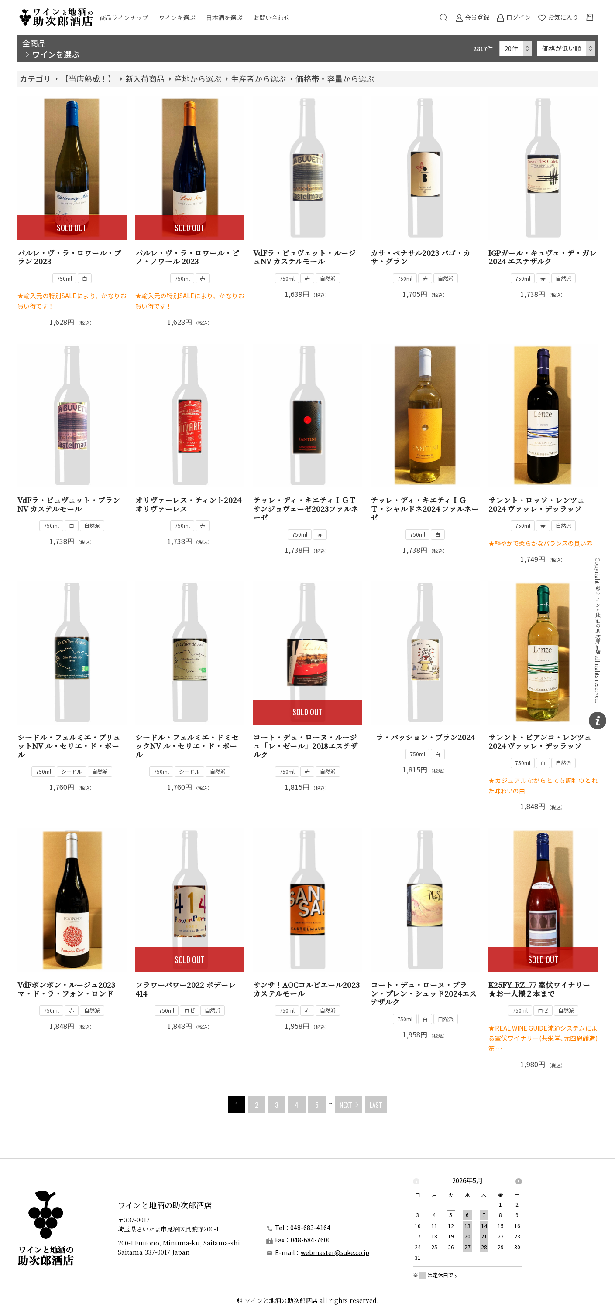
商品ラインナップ (124, 17)
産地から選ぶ (197, 78)
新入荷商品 (145, 78)
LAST (376, 1104)
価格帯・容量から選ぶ (334, 78)
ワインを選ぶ (177, 17)
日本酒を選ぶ (224, 17)
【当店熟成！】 (88, 78)
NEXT (346, 1104)
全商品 (34, 42)
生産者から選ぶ (258, 78)
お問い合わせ (271, 17)
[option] (467, 1221)
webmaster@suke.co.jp (335, 1252)
